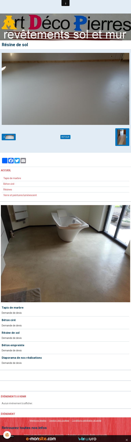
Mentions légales (38, 420)
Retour (65, 137)
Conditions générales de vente (86, 420)
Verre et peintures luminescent (20, 195)
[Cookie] (7, 435)
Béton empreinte (13, 345)
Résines (7, 189)
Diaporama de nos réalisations (22, 357)
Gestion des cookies (59, 420)
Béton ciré (8, 184)
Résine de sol (10, 332)
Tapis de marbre (12, 178)
